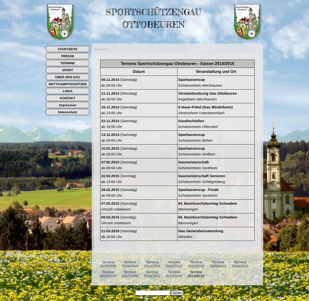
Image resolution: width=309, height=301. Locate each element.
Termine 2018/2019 (108, 274)
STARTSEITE (67, 49)
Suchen (177, 292)
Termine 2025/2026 (108, 264)
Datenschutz (67, 112)
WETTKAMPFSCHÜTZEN (68, 84)
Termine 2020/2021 (218, 264)
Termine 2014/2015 (196, 274)
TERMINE (67, 63)
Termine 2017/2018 (130, 274)
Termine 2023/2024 (152, 264)
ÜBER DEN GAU (67, 77)
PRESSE (67, 56)
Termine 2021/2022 (196, 264)
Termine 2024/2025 (130, 264)
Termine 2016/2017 (152, 274)
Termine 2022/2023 (174, 264)
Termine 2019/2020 (240, 264)
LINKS (67, 91)
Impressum (67, 105)
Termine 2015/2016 (174, 274)
